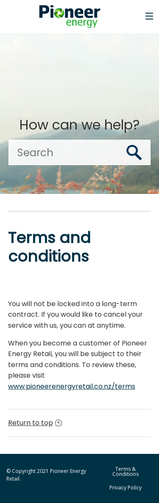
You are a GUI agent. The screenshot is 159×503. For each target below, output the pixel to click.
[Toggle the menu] (149, 16)
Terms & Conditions (125, 471)
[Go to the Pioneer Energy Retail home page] (73, 16)
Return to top (35, 423)
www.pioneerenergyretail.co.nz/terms (71, 386)
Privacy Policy (125, 487)
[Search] (79, 152)
